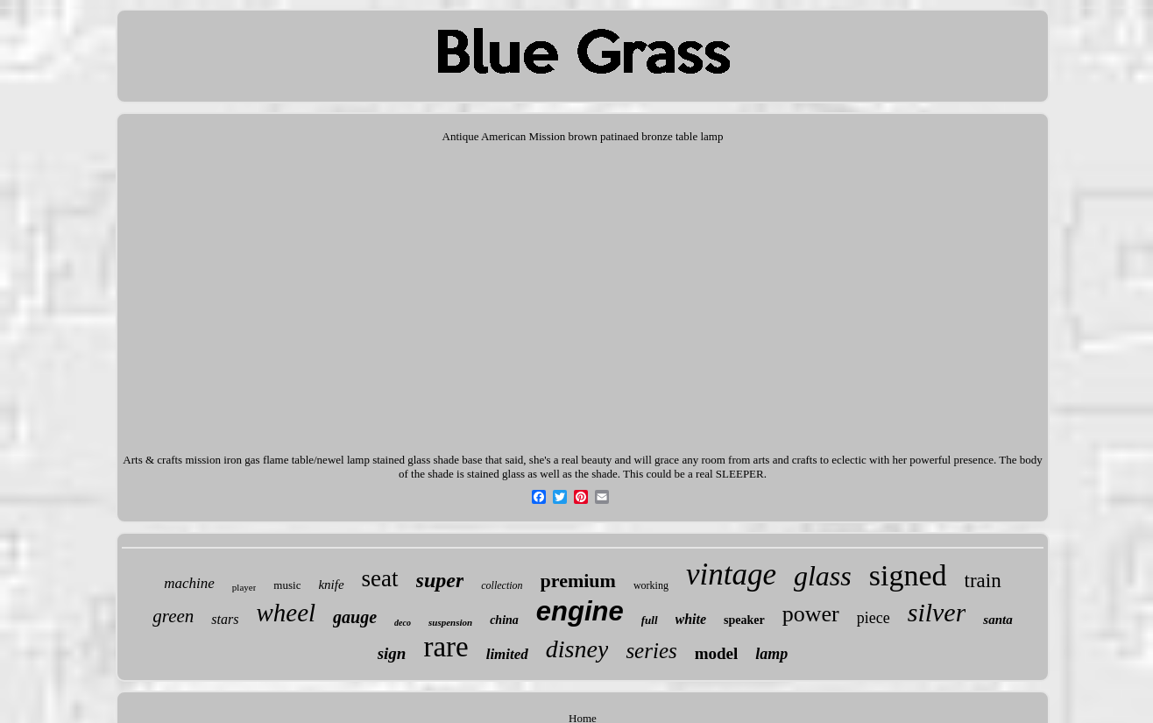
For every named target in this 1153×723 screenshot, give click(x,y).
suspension (450, 622)
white (691, 619)
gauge (355, 617)
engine (580, 611)
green (173, 616)
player (244, 587)
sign (392, 653)
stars (224, 619)
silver (937, 612)
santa (997, 620)
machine (189, 583)
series (651, 651)
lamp (771, 654)
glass (823, 576)
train (983, 581)
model (717, 653)
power (810, 614)
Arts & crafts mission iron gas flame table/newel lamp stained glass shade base (302, 459)
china (504, 620)
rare (445, 647)
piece (873, 618)
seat (380, 578)
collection (501, 585)
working (650, 585)
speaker (744, 620)
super (440, 580)
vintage (731, 574)
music (287, 585)
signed (908, 575)
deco (402, 622)
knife (330, 585)
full (649, 620)
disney (577, 649)
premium (578, 581)
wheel (285, 613)
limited (507, 654)
